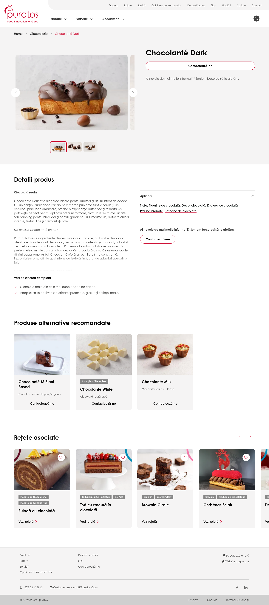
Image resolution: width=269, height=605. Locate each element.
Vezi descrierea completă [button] (32, 278)
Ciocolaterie (110, 19)
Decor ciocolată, (194, 205)
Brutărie (56, 19)
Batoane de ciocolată (181, 211)
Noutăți (226, 5)
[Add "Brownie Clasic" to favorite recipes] (185, 457)
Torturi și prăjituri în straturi (96, 497)
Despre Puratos (196, 5)
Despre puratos (88, 555)
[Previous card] (239, 437)
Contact (257, 5)
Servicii (142, 5)
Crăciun (148, 497)
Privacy (193, 600)
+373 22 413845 (31, 587)
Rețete (128, 5)
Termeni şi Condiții (237, 600)
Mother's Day (164, 497)
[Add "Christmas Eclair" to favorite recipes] (246, 457)
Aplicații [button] (146, 196)
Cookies (212, 600)
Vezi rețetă (26, 521)
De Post (119, 497)
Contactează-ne (200, 66)
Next (133, 92)
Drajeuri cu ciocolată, (223, 205)
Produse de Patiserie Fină (33, 503)
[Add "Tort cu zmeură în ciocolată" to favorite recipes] (123, 457)
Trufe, (144, 205)
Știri (80, 561)
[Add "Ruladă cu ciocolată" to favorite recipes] (61, 457)
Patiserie (81, 19)
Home (18, 33)
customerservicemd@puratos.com (74, 587)
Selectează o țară (236, 555)
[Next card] (250, 437)
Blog (213, 5)
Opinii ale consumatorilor (166, 5)
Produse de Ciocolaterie (33, 497)
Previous (15, 92)
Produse (113, 5)
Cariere (241, 5)
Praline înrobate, (152, 211)
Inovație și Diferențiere (94, 381)
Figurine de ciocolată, (165, 205)
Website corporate (235, 561)
